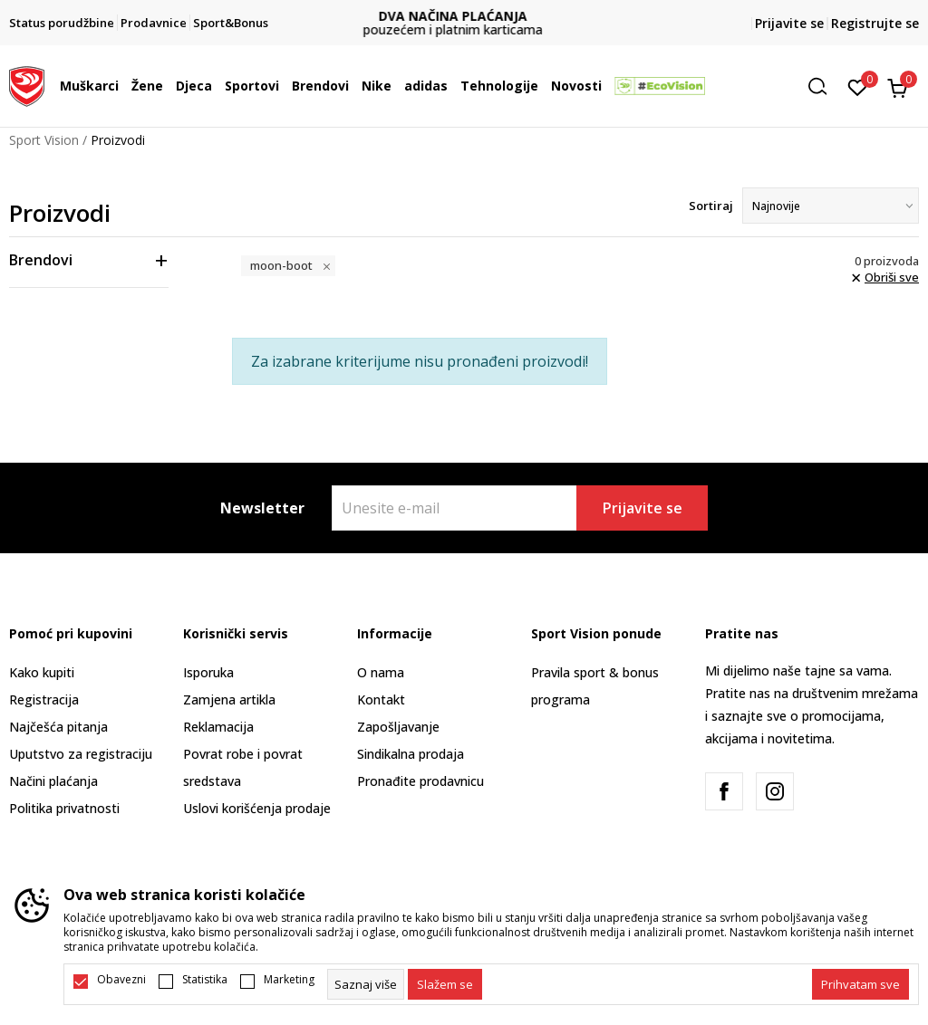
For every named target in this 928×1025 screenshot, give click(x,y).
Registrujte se (875, 23)
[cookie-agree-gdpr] (445, 984)
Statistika (204, 979)
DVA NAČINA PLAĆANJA (464, 16)
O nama (380, 672)
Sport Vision (44, 139)
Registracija (44, 699)
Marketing (289, 979)
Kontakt (381, 699)
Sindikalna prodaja (410, 753)
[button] (824, 86)
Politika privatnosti (64, 808)
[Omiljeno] (857, 86)
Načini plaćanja (53, 781)
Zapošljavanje (398, 726)
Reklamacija (218, 726)
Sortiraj (711, 205)
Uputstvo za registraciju (80, 753)
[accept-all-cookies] (860, 984)
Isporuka (208, 672)
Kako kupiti (41, 672)
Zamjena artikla (229, 699)
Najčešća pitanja (58, 726)
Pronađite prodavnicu (420, 781)
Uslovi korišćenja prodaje (257, 808)
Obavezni (121, 979)
